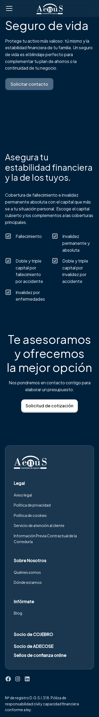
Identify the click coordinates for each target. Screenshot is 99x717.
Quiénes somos (27, 572)
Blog (18, 613)
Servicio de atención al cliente (39, 525)
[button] (17, 8)
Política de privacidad (32, 505)
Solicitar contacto (29, 84)
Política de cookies (30, 515)
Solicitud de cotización (49, 405)
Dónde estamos (28, 582)
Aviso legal (23, 495)
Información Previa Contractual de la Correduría (45, 538)
